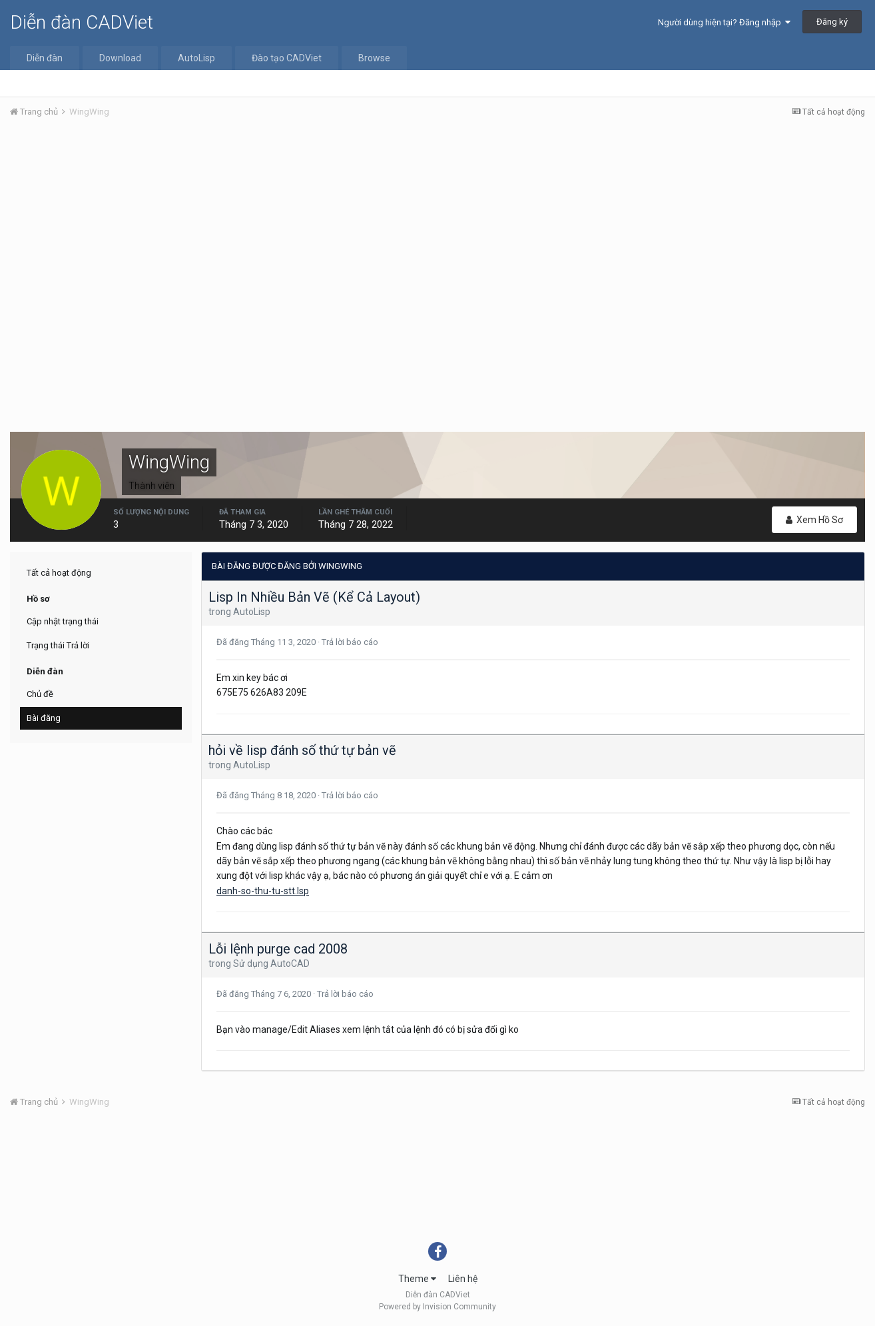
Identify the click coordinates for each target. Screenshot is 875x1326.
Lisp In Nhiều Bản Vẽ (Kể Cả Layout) (314, 597)
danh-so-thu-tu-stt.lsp (262, 891)
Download (120, 58)
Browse (374, 58)
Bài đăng (44, 718)
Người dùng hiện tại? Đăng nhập (724, 22)
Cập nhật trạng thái (63, 621)
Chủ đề (40, 694)
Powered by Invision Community (437, 1306)
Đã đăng (267, 642)
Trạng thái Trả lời (58, 645)
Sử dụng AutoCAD (271, 963)
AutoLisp (196, 58)
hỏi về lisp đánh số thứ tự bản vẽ (302, 750)
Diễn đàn (45, 58)
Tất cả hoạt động (59, 573)
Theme (417, 1278)
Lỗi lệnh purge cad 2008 (278, 949)
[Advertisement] (437, 228)
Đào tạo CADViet (287, 58)
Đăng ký (832, 22)
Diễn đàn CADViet (81, 22)
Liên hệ (462, 1278)
